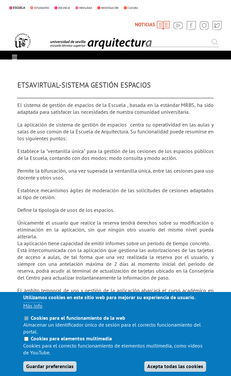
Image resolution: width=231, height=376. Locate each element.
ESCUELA (19, 7)
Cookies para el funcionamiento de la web (78, 325)
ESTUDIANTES (41, 7)
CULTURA (133, 7)
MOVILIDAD (85, 7)
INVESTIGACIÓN (109, 7)
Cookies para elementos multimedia (71, 346)
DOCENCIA (64, 7)
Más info (33, 313)
